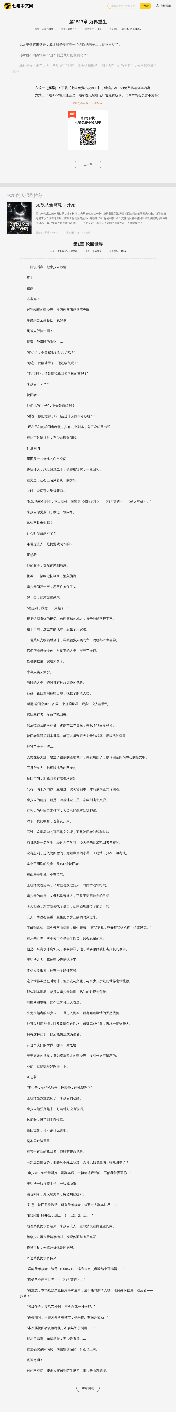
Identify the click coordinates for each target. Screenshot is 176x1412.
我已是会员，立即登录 (88, 103)
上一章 (88, 164)
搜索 (145, 5)
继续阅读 (88, 1388)
